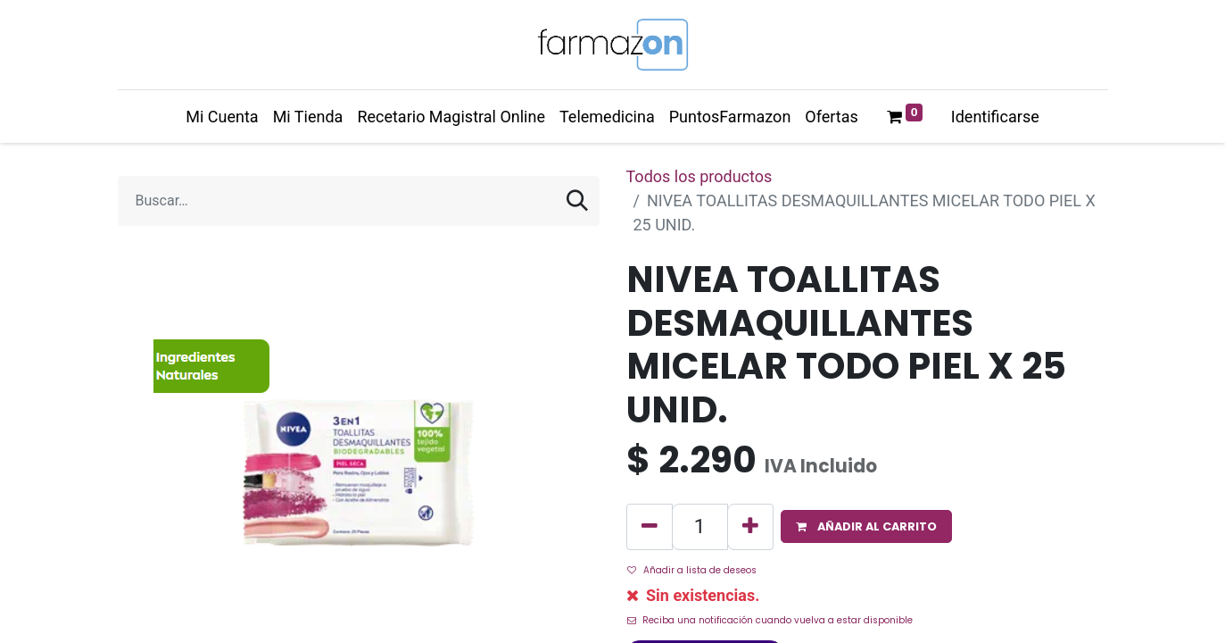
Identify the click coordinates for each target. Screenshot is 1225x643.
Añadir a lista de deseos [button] (692, 570)
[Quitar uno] (649, 527)
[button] (866, 526)
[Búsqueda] (577, 201)
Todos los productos (699, 176)
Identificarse (995, 116)
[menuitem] (221, 116)
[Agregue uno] (750, 527)
